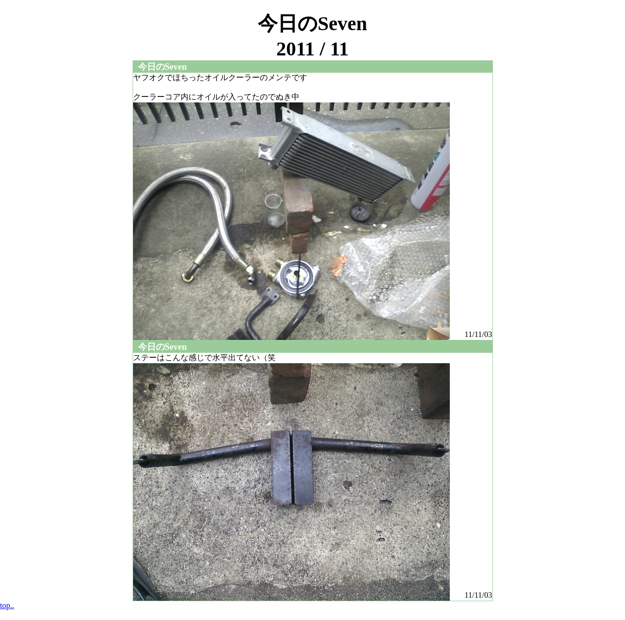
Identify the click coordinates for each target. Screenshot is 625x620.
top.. (7, 605)
